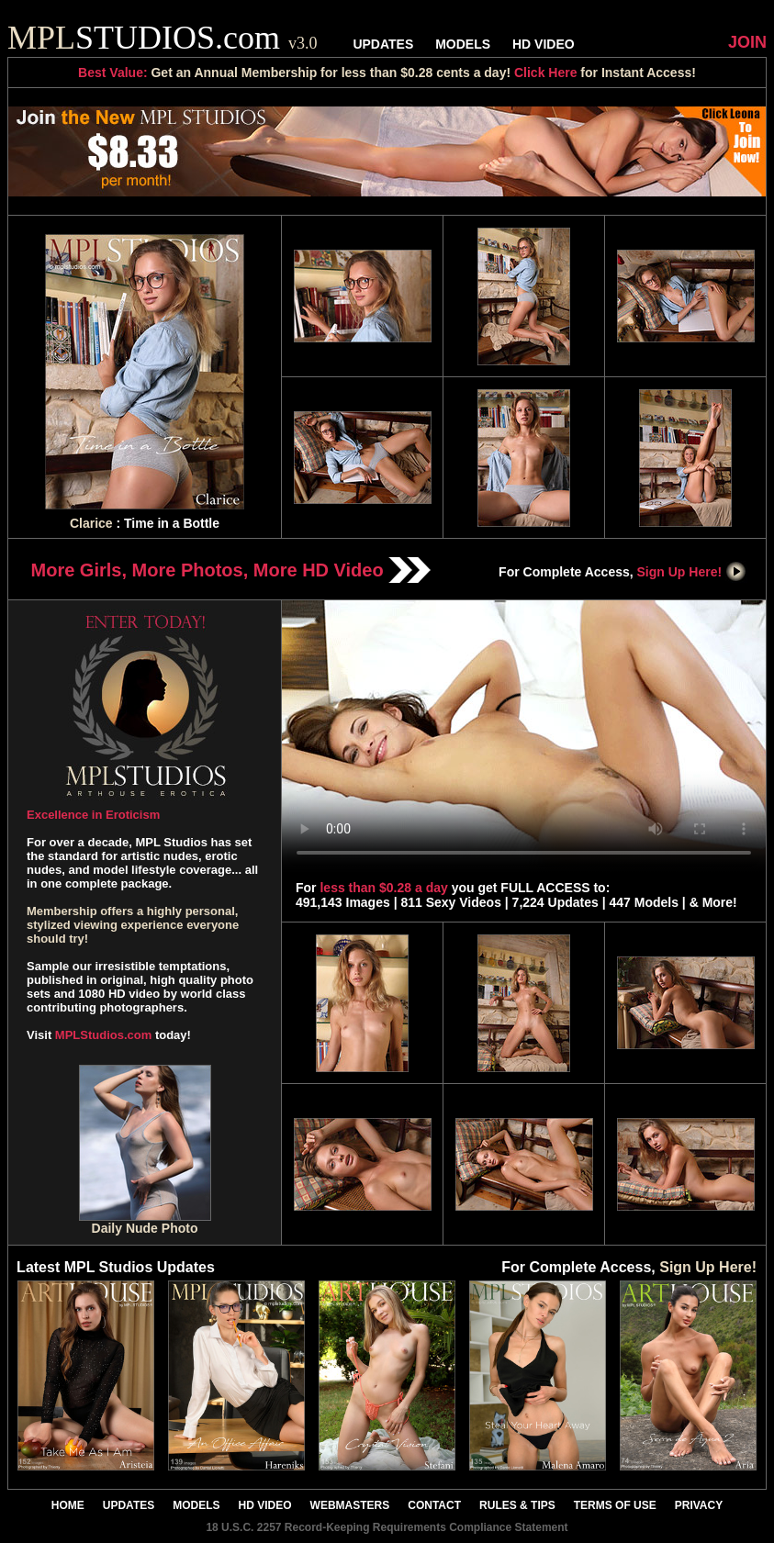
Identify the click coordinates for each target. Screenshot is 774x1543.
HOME (67, 1505)
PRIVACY (699, 1505)
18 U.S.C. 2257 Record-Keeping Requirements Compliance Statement (386, 1527)
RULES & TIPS (517, 1505)
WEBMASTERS (350, 1505)
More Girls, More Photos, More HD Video (231, 570)
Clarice (91, 523)
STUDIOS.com (162, 37)
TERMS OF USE (615, 1505)
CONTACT (434, 1505)
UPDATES (383, 44)
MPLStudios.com (103, 1035)
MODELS (462, 44)
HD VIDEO (543, 44)
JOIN (747, 42)
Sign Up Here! (692, 572)
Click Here (545, 72)
